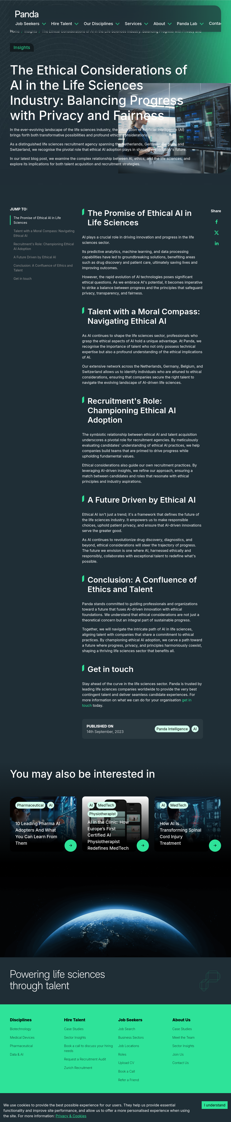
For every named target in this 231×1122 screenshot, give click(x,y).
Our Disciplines (98, 23)
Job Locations (128, 1046)
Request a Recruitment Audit (85, 1059)
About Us (181, 1019)
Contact (216, 23)
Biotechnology (20, 1029)
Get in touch (23, 278)
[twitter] (216, 232)
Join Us (178, 1054)
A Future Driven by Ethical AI (35, 257)
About (159, 23)
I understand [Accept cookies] (214, 1105)
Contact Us (180, 1063)
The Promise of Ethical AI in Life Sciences (37, 220)
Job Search (126, 1029)
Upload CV (126, 1063)
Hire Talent (61, 23)
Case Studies (73, 1029)
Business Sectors (131, 1037)
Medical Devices (22, 1037)
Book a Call (126, 1071)
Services (133, 23)
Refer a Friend (128, 1080)
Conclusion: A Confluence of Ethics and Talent (43, 268)
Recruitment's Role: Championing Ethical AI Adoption (44, 246)
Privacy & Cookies (70, 1116)
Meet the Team (183, 1037)
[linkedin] (216, 243)
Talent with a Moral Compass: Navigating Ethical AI (44, 233)
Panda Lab (187, 23)
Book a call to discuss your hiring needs (88, 1048)
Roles (122, 1054)
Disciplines (21, 1019)
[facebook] (216, 221)
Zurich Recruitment (78, 1068)
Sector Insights (75, 1037)
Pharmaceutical (21, 1046)
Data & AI (16, 1054)
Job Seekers (27, 23)
